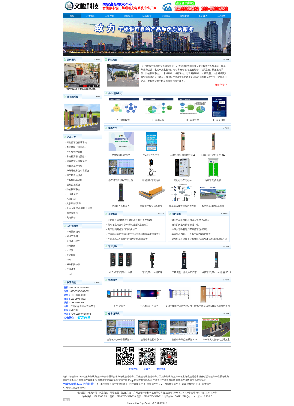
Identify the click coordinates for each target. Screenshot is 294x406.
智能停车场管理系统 (77, 142)
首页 (72, 15)
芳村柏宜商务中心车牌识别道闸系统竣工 (128, 224)
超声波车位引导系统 (77, 161)
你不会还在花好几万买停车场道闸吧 (190, 229)
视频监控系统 (73, 184)
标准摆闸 (71, 245)
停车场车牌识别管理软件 (120, 180)
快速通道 (71, 269)
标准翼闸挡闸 (73, 231)
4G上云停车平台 (151, 155)
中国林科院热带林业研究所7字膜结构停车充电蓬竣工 (134, 234)
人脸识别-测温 (74, 203)
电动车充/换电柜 (213, 180)
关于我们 (90, 15)
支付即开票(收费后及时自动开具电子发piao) (130, 220)
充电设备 (71, 217)
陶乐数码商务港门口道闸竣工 (122, 229)
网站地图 (114, 392)
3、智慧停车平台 (151, 384)
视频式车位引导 (74, 166)
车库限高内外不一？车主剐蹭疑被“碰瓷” (191, 234)
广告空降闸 (119, 306)
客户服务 (203, 15)
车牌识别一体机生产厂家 (184, 272)
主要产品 (109, 15)
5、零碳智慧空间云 (188, 384)
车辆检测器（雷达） (77, 156)
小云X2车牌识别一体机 (120, 272)
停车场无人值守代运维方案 (216, 339)
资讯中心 (184, 15)
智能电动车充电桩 (183, 180)
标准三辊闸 (72, 236)
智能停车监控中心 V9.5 (152, 339)
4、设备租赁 (219, 120)
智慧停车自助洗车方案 (213, 206)
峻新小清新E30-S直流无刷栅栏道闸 (212, 306)
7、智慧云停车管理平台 (74, 388)
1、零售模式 (123, 120)
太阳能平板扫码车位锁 (151, 206)
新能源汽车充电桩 (151, 180)
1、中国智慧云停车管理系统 (111, 384)
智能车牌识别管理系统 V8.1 (120, 339)
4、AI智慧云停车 (169, 384)
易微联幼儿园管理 (121, 155)
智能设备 (165, 15)
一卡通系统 (72, 194)
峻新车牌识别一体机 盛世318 (216, 272)
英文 (123, 392)
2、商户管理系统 (134, 384)
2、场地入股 (158, 120)
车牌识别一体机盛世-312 (213, 155)
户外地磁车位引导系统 (78, 170)
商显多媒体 (72, 213)
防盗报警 (147, 15)
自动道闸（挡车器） (77, 147)
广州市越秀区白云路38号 (82, 306)
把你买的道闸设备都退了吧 (185, 224)
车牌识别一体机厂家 (152, 272)
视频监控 (128, 15)
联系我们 (222, 15)
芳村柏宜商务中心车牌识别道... (81, 89)
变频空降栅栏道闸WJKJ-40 (179, 306)
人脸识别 (71, 198)
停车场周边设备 (74, 175)
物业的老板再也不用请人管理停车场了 (191, 220)
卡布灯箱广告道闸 (149, 306)
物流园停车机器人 (121, 206)
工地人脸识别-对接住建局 (79, 208)
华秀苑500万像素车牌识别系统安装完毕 (128, 238)
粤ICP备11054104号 (206, 392)
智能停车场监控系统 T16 (184, 339)
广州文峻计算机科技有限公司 (148, 392)
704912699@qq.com (81, 314)
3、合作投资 (193, 120)
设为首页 (81, 392)
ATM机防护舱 (73, 264)
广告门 (70, 274)
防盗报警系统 (73, 189)
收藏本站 (92, 392)
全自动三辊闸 (73, 241)
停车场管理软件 (74, 152)
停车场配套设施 (74, 180)
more (98, 59)
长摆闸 (70, 250)
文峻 (128, 392)
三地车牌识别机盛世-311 (182, 155)
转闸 (69, 259)
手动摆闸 (71, 255)
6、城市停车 (205, 384)
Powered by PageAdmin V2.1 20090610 (147, 403)
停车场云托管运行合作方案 (182, 206)
